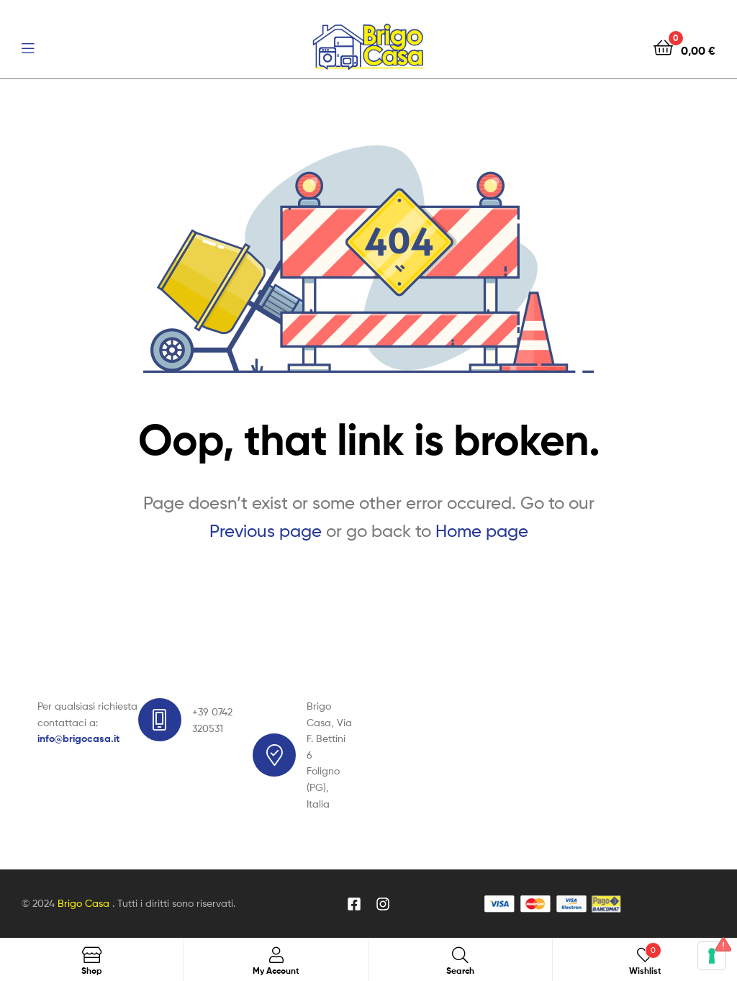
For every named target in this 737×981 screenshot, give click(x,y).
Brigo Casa (85, 903)
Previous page (265, 530)
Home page (481, 530)
